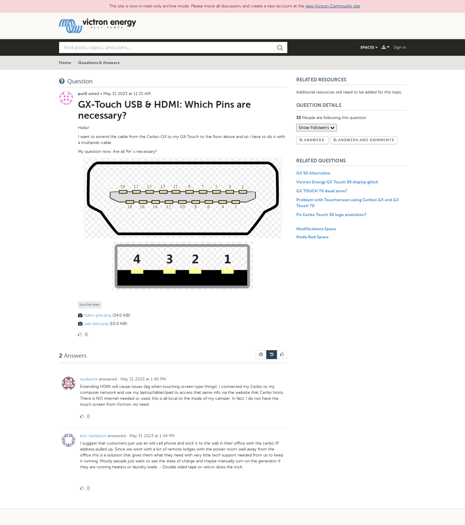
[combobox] (173, 47)
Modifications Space (316, 229)
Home (65, 63)
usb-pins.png (96, 323)
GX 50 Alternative (313, 173)
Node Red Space (312, 237)
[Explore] (385, 47)
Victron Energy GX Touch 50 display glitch (337, 182)
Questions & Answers (99, 63)
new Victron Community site (332, 6)
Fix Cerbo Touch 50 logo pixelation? (331, 215)
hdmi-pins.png (97, 315)
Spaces (369, 47)
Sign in (400, 47)
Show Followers (317, 127)
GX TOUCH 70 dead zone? (321, 191)
